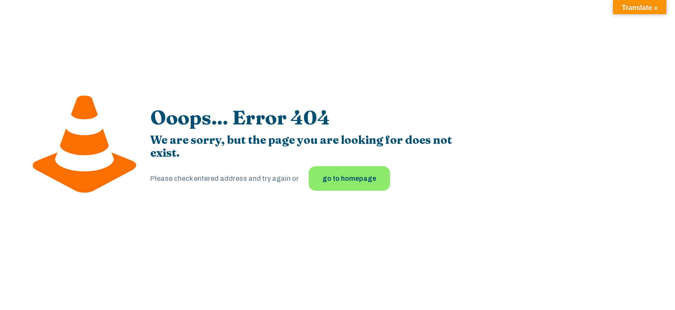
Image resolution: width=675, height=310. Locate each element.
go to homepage (349, 178)
